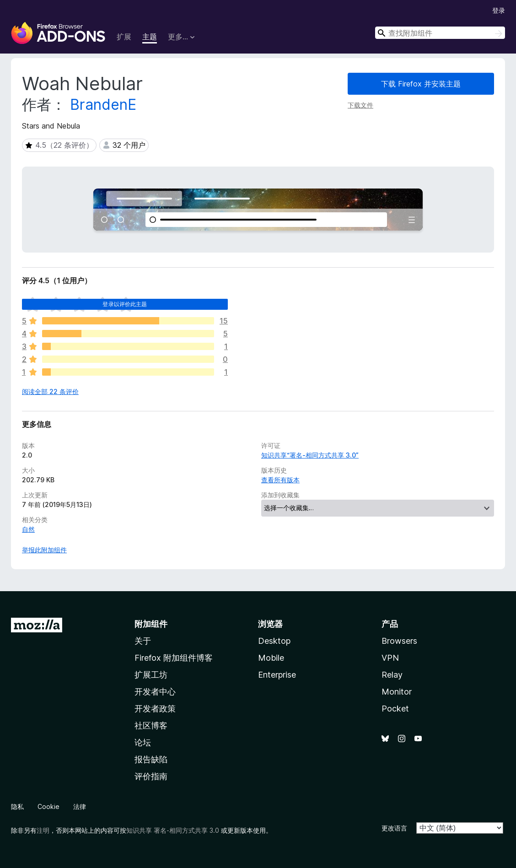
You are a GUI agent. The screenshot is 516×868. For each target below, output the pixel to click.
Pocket (395, 708)
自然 (28, 529)
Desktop (274, 641)
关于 (142, 641)
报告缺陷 (150, 759)
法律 (79, 806)
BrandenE (103, 104)
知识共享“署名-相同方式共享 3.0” (310, 455)
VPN (390, 658)
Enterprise (277, 674)
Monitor (397, 691)
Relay (392, 674)
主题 (149, 36)
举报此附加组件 (44, 550)
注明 (43, 830)
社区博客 (150, 725)
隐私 (17, 806)
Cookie (48, 806)
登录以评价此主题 (124, 304)
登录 (498, 10)
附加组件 (150, 624)
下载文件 (360, 105)
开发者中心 (155, 691)
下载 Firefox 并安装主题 (421, 83)
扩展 (124, 36)
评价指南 (150, 776)
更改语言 (394, 828)
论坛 (142, 742)
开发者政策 (155, 708)
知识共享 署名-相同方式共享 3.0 (172, 830)
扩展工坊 (150, 674)
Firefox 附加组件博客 (173, 658)
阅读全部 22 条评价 (50, 391)
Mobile (271, 658)
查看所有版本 (280, 480)
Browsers (399, 641)
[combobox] (440, 33)
